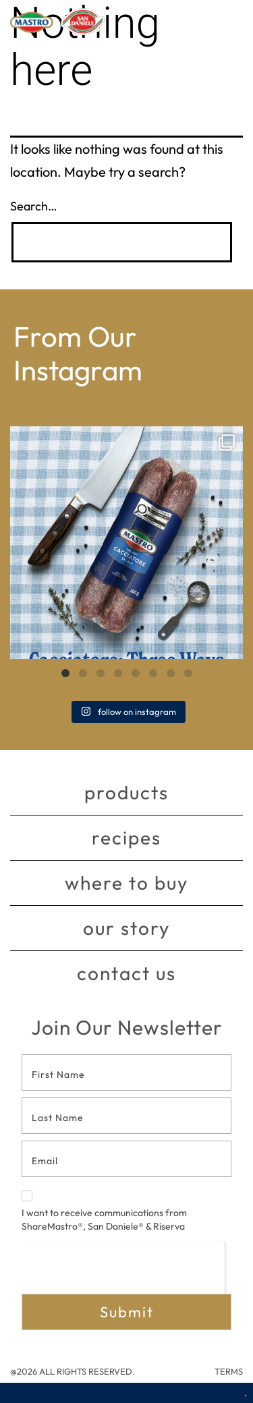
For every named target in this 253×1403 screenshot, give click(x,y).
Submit (127, 1311)
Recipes (126, 837)
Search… (33, 206)
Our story (126, 928)
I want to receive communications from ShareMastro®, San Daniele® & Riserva (104, 1211)
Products (126, 792)
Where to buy (126, 882)
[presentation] (123, 1267)
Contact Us (126, 973)
